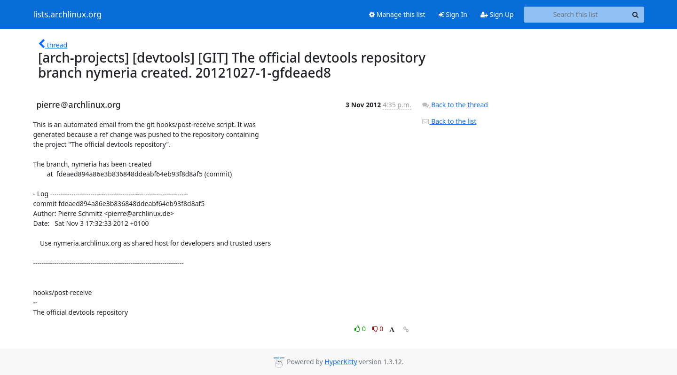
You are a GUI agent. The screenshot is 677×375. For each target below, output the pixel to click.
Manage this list (397, 14)
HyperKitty (340, 361)
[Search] (635, 15)
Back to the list (449, 121)
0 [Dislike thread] (378, 328)
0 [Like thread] (360, 328)
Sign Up (497, 14)
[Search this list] (576, 15)
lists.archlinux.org (67, 14)
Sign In (453, 14)
